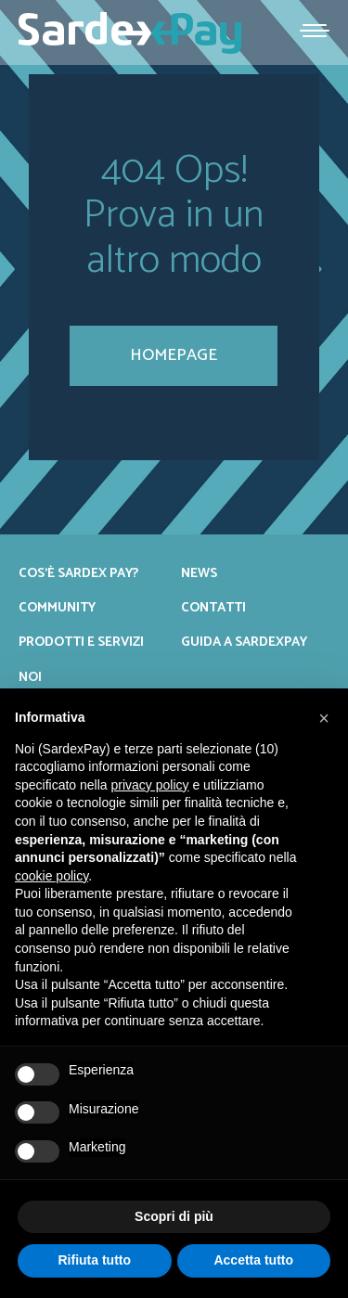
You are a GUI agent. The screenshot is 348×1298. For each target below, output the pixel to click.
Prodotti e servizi (81, 642)
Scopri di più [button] (174, 1216)
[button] (324, 718)
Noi (30, 677)
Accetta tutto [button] (253, 1260)
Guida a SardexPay (244, 642)
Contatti (213, 608)
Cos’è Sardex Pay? (78, 573)
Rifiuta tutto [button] (94, 1260)
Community (57, 608)
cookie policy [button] (51, 875)
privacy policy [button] (150, 785)
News (199, 573)
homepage (173, 355)
